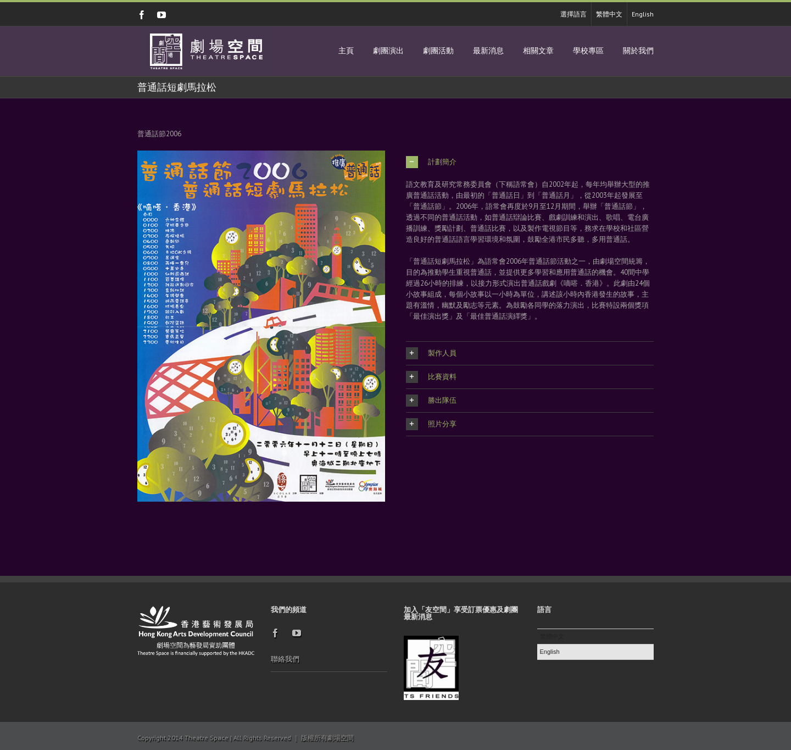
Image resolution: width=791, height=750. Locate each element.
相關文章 (538, 50)
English (643, 14)
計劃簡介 (431, 162)
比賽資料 (431, 377)
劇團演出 (388, 50)
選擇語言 (573, 14)
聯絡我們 (285, 659)
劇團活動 (438, 50)
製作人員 (431, 353)
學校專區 (588, 50)
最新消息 (488, 50)
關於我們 (638, 50)
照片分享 (431, 424)
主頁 (346, 50)
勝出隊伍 (431, 401)
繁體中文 (609, 14)
